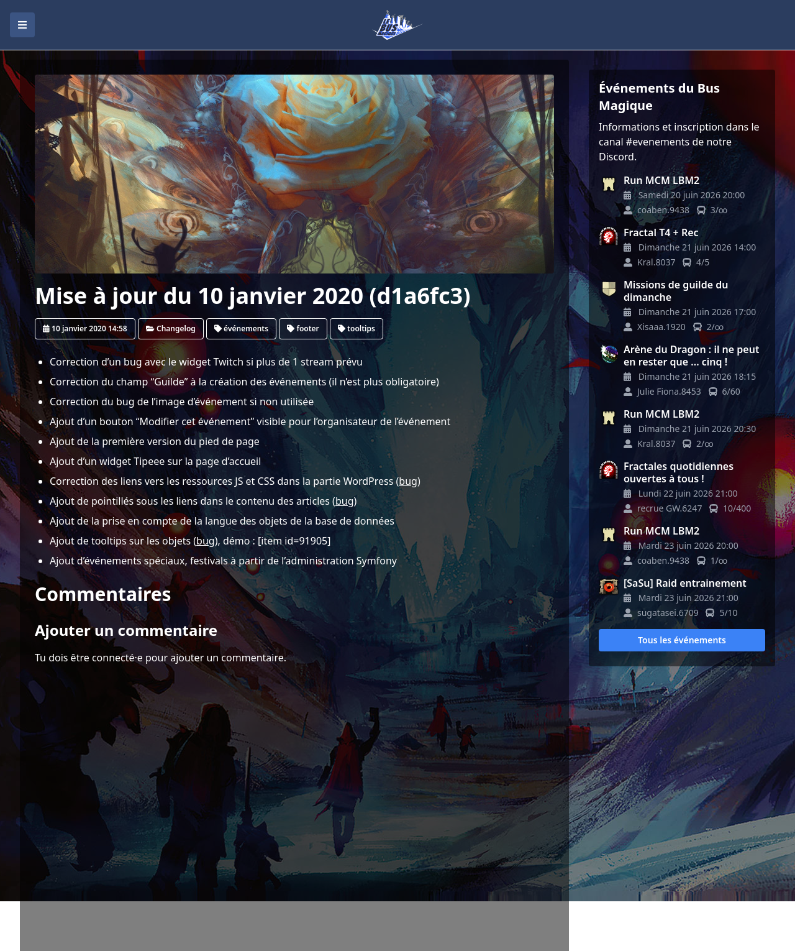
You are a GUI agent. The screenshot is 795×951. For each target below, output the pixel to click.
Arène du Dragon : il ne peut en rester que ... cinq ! (691, 355)
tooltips (356, 328)
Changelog (171, 328)
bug (408, 481)
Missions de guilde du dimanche (676, 291)
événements (241, 328)
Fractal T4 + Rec (661, 232)
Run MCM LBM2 (661, 180)
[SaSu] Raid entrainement (685, 583)
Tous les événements (682, 640)
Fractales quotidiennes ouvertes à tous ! (679, 472)
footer (303, 328)
